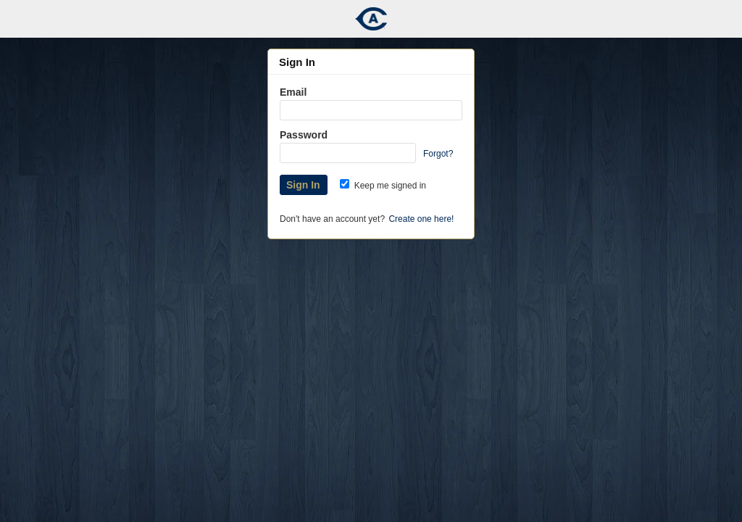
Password (304, 135)
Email (293, 92)
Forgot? (438, 154)
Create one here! (421, 219)
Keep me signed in (383, 186)
